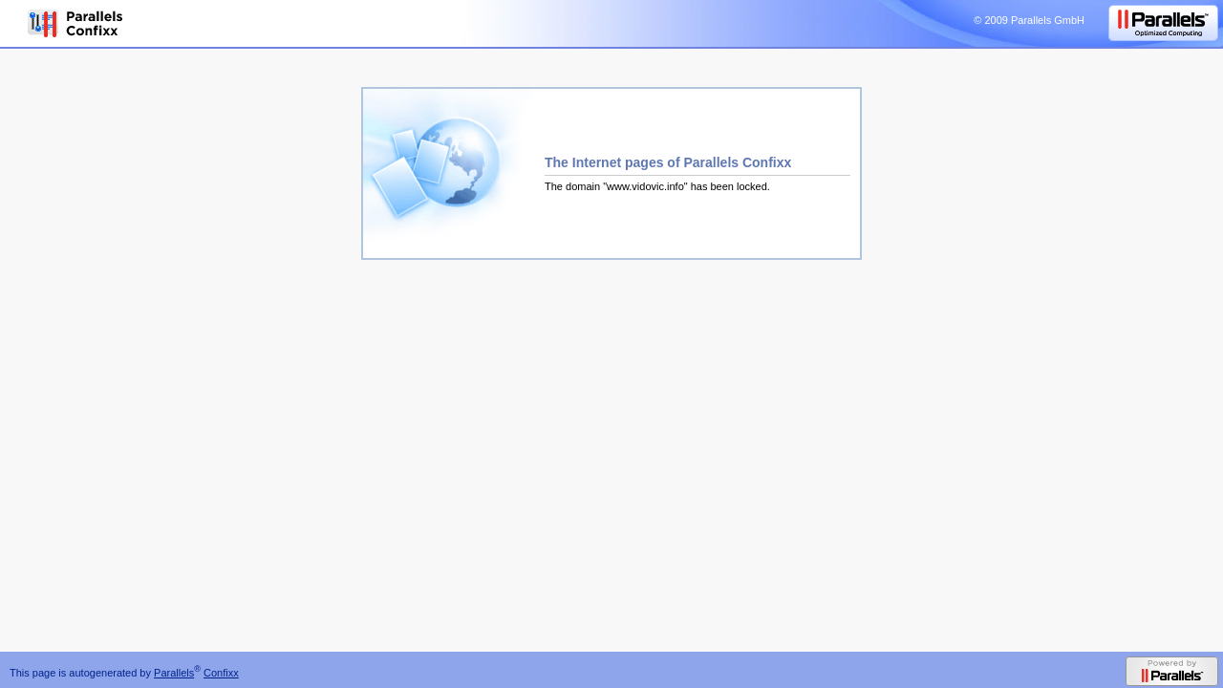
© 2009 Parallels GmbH (1029, 20)
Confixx (221, 672)
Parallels (174, 672)
